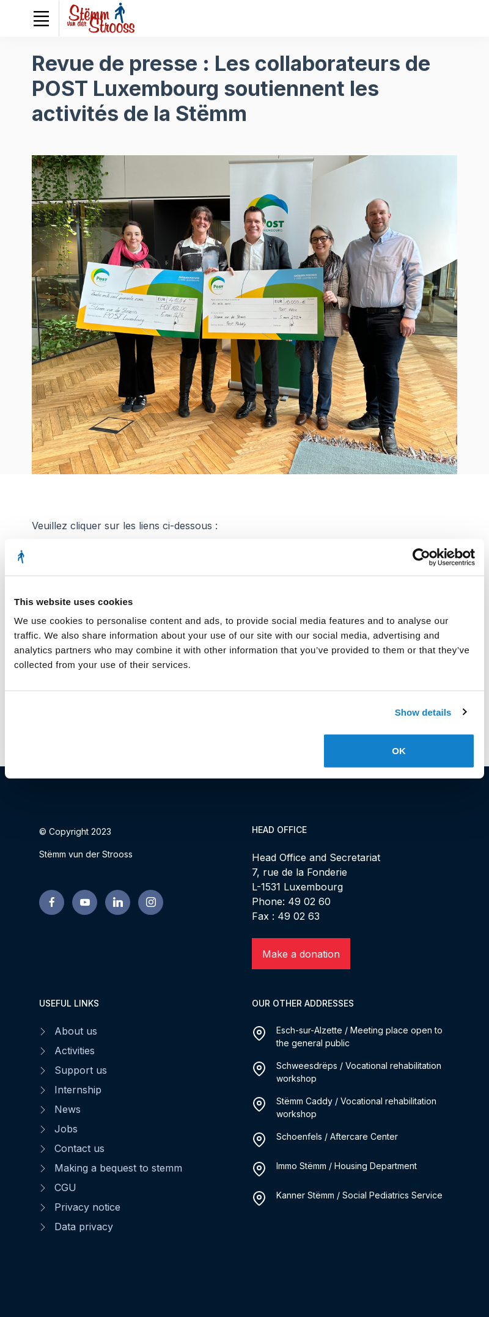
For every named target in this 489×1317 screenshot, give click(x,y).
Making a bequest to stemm (118, 1168)
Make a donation (301, 954)
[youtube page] (84, 902)
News (67, 1109)
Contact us (79, 1148)
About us (75, 1031)
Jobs (66, 1129)
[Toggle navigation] (41, 18)
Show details (423, 711)
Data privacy (83, 1226)
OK (399, 751)
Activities (74, 1050)
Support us (80, 1070)
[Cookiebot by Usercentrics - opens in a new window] (421, 557)
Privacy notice (87, 1207)
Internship (77, 1090)
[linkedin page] (117, 902)
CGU (65, 1187)
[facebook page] (51, 902)
